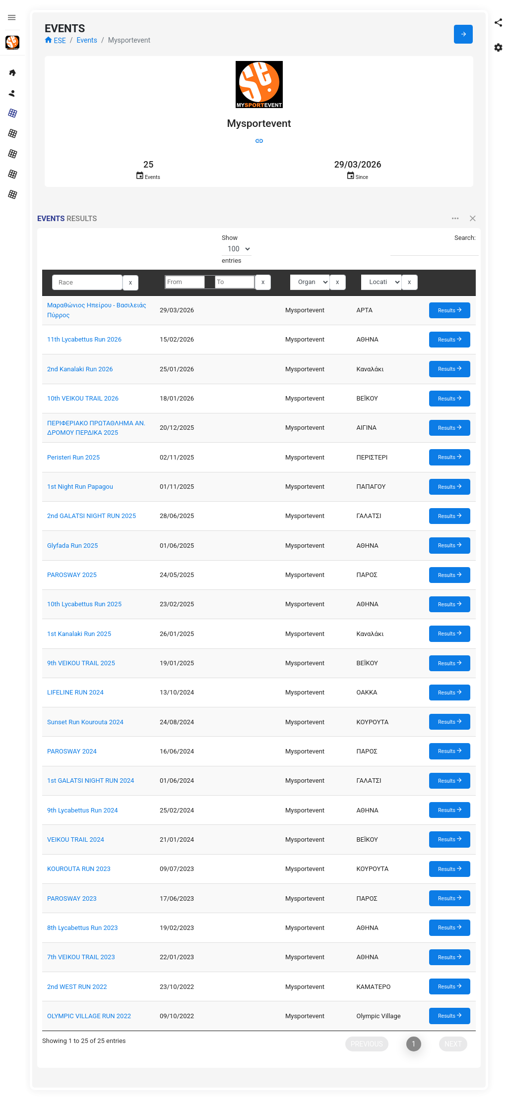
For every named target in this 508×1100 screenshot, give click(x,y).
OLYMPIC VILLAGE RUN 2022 (89, 1016)
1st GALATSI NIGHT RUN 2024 (90, 780)
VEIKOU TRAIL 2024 (75, 839)
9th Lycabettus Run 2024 (82, 810)
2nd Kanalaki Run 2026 (80, 369)
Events (86, 40)
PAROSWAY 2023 (72, 898)
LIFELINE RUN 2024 (75, 692)
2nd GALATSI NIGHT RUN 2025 (91, 516)
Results (449, 310)
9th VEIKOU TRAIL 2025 (81, 663)
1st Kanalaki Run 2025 (79, 633)
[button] (498, 22)
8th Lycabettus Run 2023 (82, 927)
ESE (55, 41)
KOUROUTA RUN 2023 (79, 868)
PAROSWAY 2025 (72, 575)
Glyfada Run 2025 (72, 545)
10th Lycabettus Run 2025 (84, 604)
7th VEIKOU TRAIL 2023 (81, 957)
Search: (433, 245)
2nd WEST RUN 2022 (77, 986)
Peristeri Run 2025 (73, 457)
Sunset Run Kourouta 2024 (85, 722)
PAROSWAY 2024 (72, 751)
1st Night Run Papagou (80, 486)
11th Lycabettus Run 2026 (84, 339)
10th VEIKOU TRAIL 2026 (83, 398)
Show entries (237, 249)
